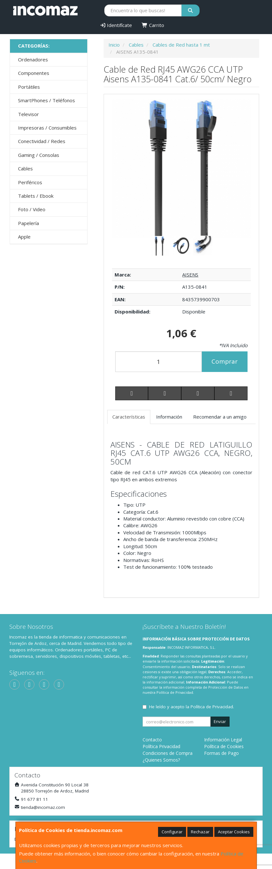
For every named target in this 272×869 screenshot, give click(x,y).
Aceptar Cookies (234, 832)
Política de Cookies (224, 746)
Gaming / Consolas (38, 155)
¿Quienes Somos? (161, 760)
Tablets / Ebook (35, 196)
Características (128, 416)
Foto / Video (31, 209)
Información (169, 416)
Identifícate (116, 25)
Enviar (220, 721)
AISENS (190, 274)
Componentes (33, 73)
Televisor (28, 114)
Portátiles (29, 87)
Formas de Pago (221, 753)
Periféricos (30, 182)
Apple (24, 236)
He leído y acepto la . (191, 707)
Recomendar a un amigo (220, 416)
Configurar (172, 832)
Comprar (224, 361)
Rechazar (200, 832)
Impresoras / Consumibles (47, 127)
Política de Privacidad (174, 692)
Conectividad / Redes (41, 141)
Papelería (28, 223)
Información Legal (223, 740)
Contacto (152, 740)
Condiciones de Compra (167, 753)
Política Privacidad (161, 746)
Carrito (153, 25)
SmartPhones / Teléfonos (46, 100)
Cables (25, 168)
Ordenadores (33, 59)
